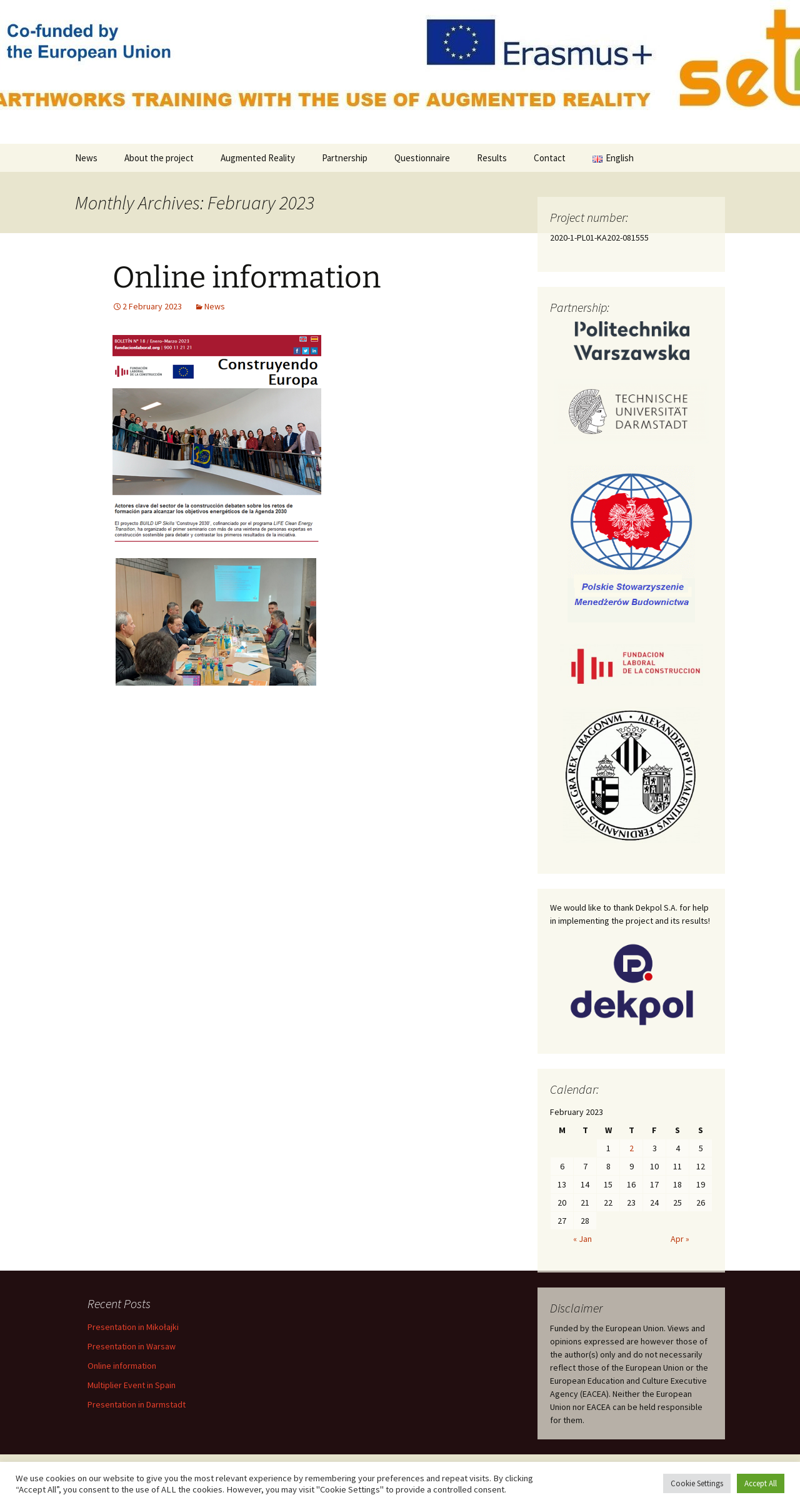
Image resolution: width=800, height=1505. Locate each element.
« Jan (582, 1238)
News (86, 158)
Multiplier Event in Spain (132, 1385)
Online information (246, 277)
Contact (550, 158)
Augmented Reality (258, 158)
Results (492, 158)
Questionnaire (422, 158)
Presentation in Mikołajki (133, 1326)
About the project (159, 158)
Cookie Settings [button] (697, 1483)
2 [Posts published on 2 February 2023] (631, 1148)
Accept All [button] (760, 1483)
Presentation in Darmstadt (137, 1404)
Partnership (345, 158)
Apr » (680, 1238)
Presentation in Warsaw (132, 1346)
